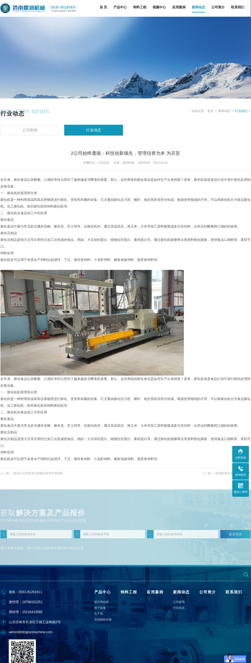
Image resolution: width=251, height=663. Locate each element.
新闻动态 (224, 111)
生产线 (98, 613)
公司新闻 (29, 130)
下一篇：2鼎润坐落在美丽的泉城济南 (226, 475)
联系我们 (234, 592)
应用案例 (155, 592)
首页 (210, 111)
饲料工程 (128, 592)
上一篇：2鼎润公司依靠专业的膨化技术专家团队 (31, 475)
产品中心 (102, 592)
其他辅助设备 (103, 619)
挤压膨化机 (101, 602)
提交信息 (235, 538)
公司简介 (207, 592)
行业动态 (241, 111)
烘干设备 (100, 607)
